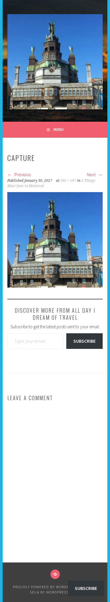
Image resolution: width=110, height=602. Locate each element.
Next (95, 174)
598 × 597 (68, 181)
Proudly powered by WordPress (46, 587)
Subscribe (84, 341)
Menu (58, 129)
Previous (19, 174)
